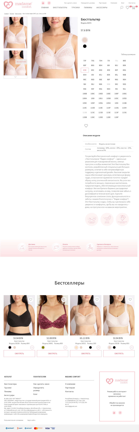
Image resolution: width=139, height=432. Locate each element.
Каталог (12, 13)
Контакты (132, 3)
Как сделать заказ (70, 3)
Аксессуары (101, 7)
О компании (70, 384)
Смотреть (19, 353)
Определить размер (88, 3)
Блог (122, 3)
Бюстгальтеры (60, 7)
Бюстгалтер (18, 13)
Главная (45, 7)
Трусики (75, 7)
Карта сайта (31, 420)
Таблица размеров (128, 54)
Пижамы (88, 7)
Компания (114, 3)
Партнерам (102, 3)
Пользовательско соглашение (13, 420)
